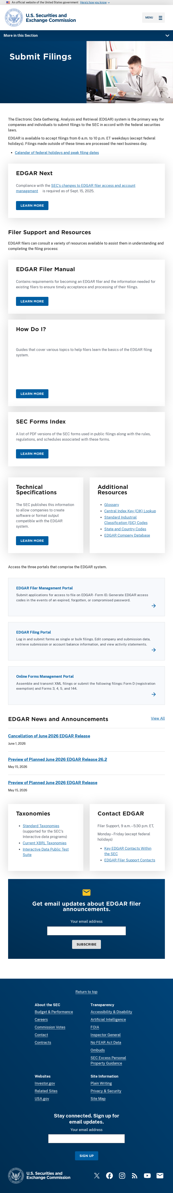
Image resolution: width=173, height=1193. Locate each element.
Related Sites (46, 1091)
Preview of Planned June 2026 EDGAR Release (52, 783)
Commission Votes (50, 1027)
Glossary (111, 505)
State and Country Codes (125, 529)
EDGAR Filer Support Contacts (129, 860)
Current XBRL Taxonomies (44, 843)
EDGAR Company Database (127, 536)
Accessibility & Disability (111, 1012)
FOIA (95, 1027)
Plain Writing (101, 1083)
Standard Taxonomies (41, 826)
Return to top (86, 992)
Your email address (86, 921)
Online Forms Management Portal (45, 677)
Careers (41, 1019)
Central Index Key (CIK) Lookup (130, 511)
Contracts (43, 1042)
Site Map (98, 1099)
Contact (41, 1035)
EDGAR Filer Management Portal (44, 588)
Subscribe (86, 944)
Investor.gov (45, 1083)
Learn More (32, 205)
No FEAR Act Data (106, 1042)
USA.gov (42, 1099)
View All (158, 718)
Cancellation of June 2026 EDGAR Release (49, 736)
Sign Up (87, 1156)
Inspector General (106, 1035)
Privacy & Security (106, 1091)
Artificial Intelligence (108, 1019)
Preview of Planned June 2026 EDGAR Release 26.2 (57, 759)
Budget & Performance (54, 1012)
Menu (153, 17)
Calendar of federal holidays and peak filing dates (57, 153)
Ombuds (98, 1050)
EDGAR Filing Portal (33, 632)
